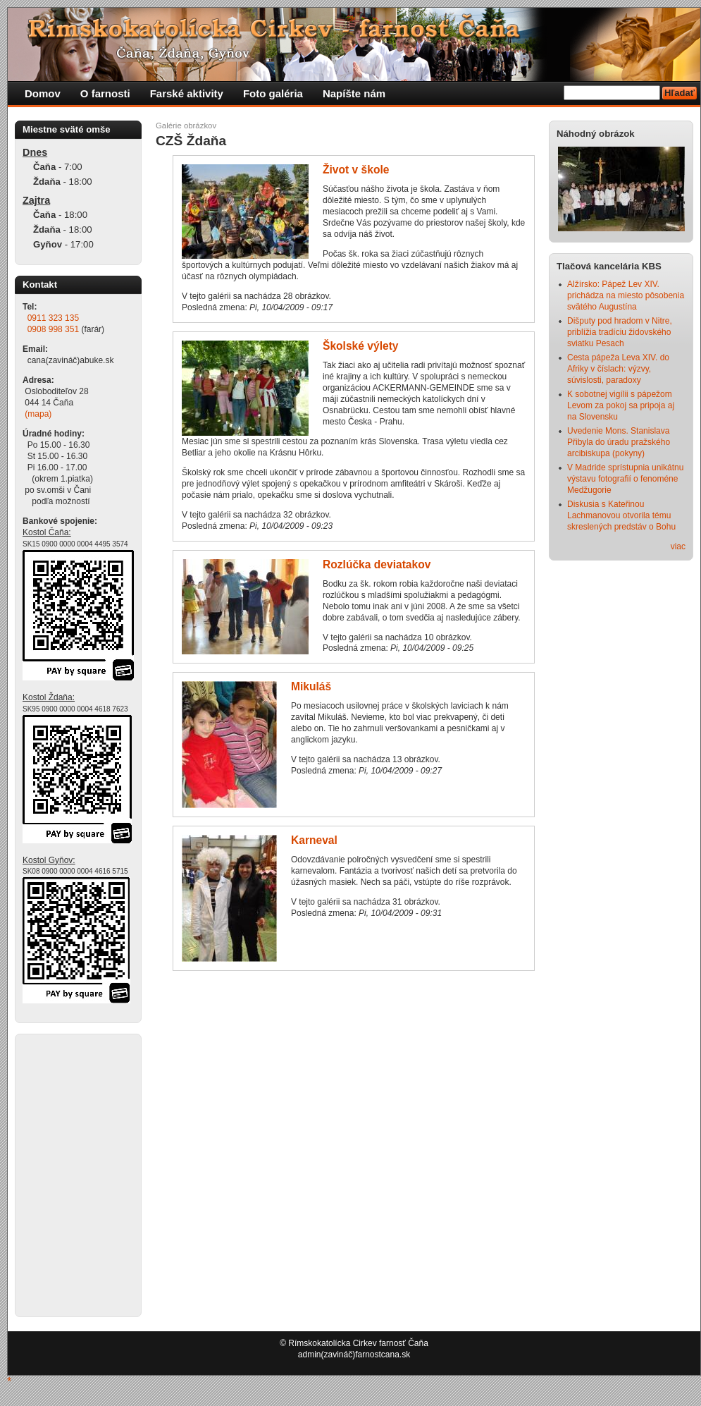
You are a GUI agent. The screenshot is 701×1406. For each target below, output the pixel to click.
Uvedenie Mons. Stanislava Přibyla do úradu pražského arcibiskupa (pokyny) (618, 442)
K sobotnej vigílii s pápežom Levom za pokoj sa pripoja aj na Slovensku (620, 405)
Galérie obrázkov (186, 125)
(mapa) (38, 414)
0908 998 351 (53, 329)
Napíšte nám (354, 93)
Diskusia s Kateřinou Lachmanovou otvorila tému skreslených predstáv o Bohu (621, 515)
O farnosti (105, 93)
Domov (43, 93)
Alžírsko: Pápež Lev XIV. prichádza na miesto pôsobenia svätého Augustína (625, 295)
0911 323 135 (53, 318)
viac (678, 546)
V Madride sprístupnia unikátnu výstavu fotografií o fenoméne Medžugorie (625, 479)
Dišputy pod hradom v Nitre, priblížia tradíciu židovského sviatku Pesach (619, 332)
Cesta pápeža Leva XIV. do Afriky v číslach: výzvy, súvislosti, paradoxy (618, 369)
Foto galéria (273, 93)
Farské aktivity (186, 93)
